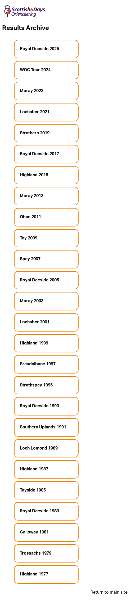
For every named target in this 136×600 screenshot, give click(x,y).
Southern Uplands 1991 (43, 427)
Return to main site (109, 592)
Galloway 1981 (34, 532)
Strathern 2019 (34, 133)
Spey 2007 (30, 259)
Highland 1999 (34, 343)
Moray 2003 (31, 301)
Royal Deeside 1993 (39, 406)
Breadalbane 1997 (38, 364)
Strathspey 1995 (36, 385)
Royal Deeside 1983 (39, 511)
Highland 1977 (34, 574)
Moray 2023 (31, 91)
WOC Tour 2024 (35, 70)
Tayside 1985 (33, 490)
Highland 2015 (34, 175)
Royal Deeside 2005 (39, 280)
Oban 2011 (30, 217)
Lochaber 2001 (34, 322)
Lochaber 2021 (34, 112)
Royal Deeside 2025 (39, 49)
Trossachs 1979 (35, 553)
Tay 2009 (28, 238)
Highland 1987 (34, 469)
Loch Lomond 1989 (39, 448)
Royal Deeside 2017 (39, 154)
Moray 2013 (31, 196)
